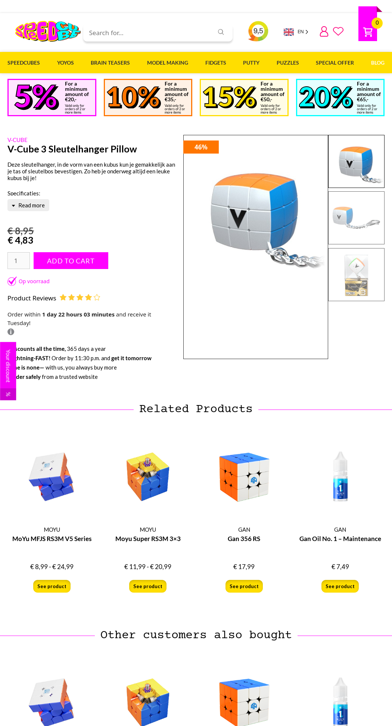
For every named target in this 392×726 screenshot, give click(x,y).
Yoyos (65, 62)
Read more (28, 205)
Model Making (167, 62)
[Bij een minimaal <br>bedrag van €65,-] (326, 97)
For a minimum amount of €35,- (177, 91)
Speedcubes (23, 62)
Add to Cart (71, 260)
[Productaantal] (18, 260)
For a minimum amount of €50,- (272, 91)
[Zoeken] (221, 32)
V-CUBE (17, 139)
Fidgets (215, 62)
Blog (378, 62)
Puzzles (288, 62)
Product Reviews (53, 298)
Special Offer (335, 62)
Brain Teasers (110, 62)
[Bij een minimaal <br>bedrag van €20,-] (36, 97)
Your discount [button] (8, 374)
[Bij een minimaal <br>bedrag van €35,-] (134, 97)
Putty (251, 62)
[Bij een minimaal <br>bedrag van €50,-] (230, 97)
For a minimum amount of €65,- (369, 91)
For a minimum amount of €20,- (77, 91)
